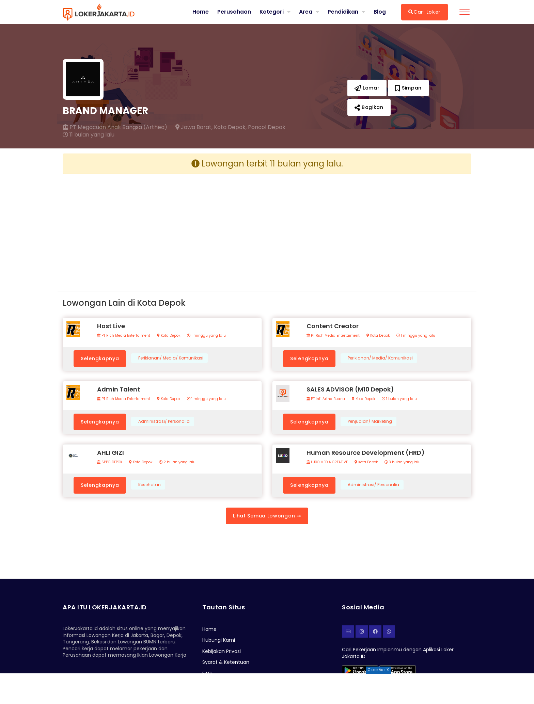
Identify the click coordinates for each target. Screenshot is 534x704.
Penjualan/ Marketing (370, 421)
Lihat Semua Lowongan (267, 515)
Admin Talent (118, 389)
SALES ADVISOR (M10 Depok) (350, 389)
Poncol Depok (266, 127)
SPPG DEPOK (109, 462)
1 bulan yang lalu (399, 399)
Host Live (111, 326)
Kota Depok (168, 335)
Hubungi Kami (218, 640)
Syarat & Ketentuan (225, 662)
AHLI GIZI (110, 452)
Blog (380, 12)
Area (305, 12)
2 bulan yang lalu (177, 462)
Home (200, 12)
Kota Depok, (230, 127)
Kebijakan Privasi (221, 651)
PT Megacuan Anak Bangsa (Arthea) (115, 127)
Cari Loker (424, 12)
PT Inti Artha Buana (326, 399)
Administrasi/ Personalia (164, 421)
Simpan (408, 87)
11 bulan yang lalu (88, 135)
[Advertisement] (162, 227)
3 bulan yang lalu (402, 462)
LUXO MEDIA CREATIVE (327, 462)
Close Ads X (378, 669)
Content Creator (333, 326)
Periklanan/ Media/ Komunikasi (170, 358)
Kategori (271, 12)
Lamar (367, 87)
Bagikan (369, 107)
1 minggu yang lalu (206, 335)
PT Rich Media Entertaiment (123, 335)
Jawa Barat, (194, 127)
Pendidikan (343, 12)
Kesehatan (149, 484)
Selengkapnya (100, 358)
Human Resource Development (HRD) (366, 452)
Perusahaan (234, 12)
